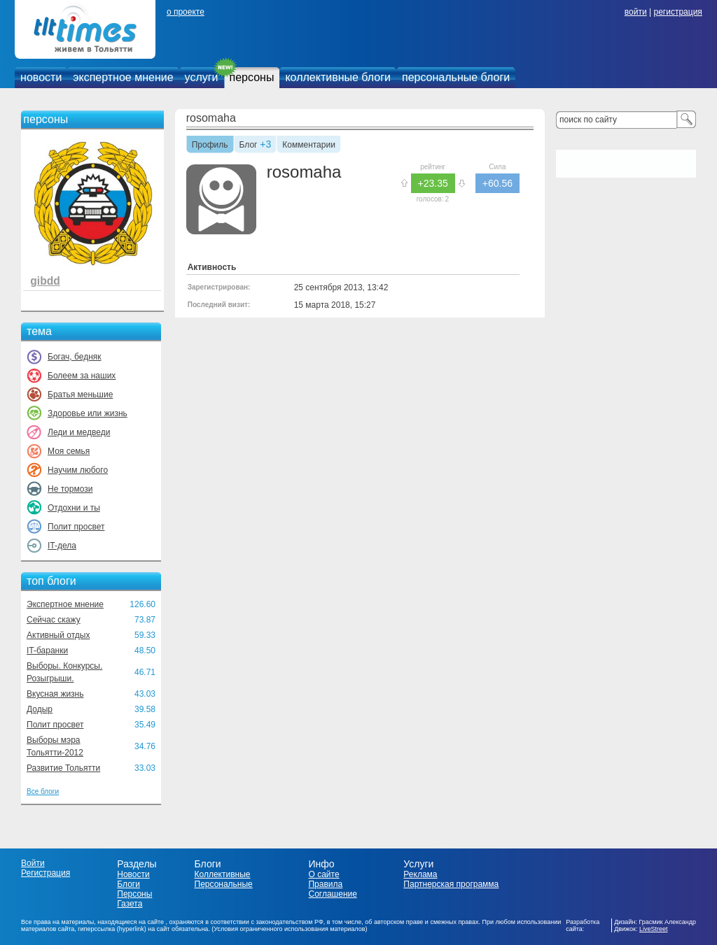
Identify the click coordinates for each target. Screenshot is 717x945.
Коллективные (223, 874)
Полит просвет (76, 527)
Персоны (134, 894)
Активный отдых (58, 635)
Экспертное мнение (65, 604)
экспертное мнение (123, 77)
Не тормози (70, 489)
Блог (248, 145)
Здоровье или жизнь (87, 413)
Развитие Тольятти (63, 768)
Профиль (210, 145)
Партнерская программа (451, 884)
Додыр (40, 709)
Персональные (224, 884)
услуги (201, 77)
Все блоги (43, 791)
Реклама (420, 874)
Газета (129, 904)
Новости (133, 874)
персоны (252, 77)
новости (41, 77)
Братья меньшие (80, 394)
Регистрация (45, 873)
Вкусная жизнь (55, 694)
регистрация (677, 12)
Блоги (128, 884)
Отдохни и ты (74, 508)
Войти (33, 863)
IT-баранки (47, 650)
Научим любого (78, 470)
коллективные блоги (338, 77)
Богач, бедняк (75, 357)
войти (636, 12)
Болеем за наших (82, 376)
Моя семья (69, 451)
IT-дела (62, 545)
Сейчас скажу (54, 620)
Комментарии (308, 145)
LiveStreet (653, 928)
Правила (325, 884)
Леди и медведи (79, 432)
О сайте (323, 874)
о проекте (185, 12)
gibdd (45, 281)
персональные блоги (456, 77)
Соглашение (332, 894)
